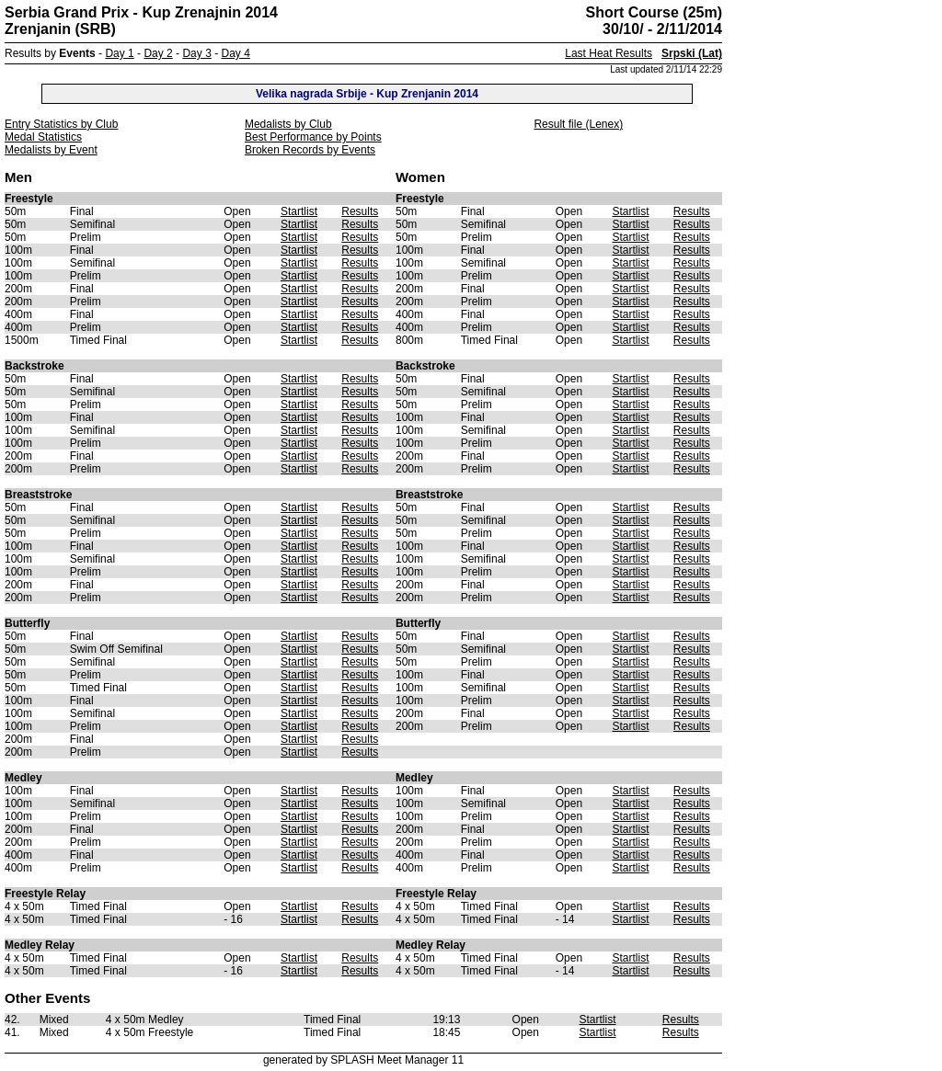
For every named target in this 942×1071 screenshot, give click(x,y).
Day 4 (235, 53)
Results (359, 211)
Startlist (299, 211)
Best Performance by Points (313, 137)
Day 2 (158, 53)
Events (77, 53)
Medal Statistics (43, 137)
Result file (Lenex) (578, 124)
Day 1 (119, 53)
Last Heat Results (608, 53)
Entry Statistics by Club (61, 124)
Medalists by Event (51, 149)
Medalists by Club (288, 124)
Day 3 (196, 53)
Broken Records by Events (310, 149)
